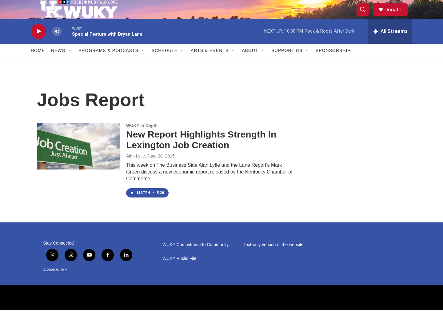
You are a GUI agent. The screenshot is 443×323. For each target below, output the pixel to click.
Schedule (165, 64)
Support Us (287, 64)
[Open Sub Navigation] (69, 64)
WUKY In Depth (142, 138)
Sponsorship (333, 64)
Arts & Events (210, 64)
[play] (38, 44)
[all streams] (390, 44)
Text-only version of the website (273, 258)
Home (38, 64)
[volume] (57, 45)
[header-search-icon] (365, 16)
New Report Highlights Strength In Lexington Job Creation (201, 153)
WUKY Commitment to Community (195, 258)
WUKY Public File (179, 271)
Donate (396, 16)
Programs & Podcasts (108, 64)
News (58, 64)
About (250, 64)
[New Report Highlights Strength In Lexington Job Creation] (78, 160)
